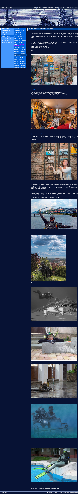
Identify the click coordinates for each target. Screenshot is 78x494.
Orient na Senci (18, 32)
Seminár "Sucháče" (19, 57)
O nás (6, 7)
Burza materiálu (18, 38)
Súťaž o (19, 45)
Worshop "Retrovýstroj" (20, 63)
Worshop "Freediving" (19, 65)
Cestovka (44, 7)
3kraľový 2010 (17, 34)
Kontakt (11, 7)
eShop (39, 7)
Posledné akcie (6, 30)
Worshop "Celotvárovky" (20, 61)
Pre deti (4, 34)
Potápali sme (5, 32)
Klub (71, 7)
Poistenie (50, 7)
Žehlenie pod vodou (19, 47)
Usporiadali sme (6, 36)
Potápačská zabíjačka (19, 51)
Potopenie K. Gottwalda (20, 49)
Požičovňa (61, 7)
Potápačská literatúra (19, 53)
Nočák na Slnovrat (19, 36)
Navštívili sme (5, 40)
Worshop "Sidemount (19, 67)
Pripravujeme (5, 28)
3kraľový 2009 (17, 28)
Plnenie (56, 7)
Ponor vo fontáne (18, 42)
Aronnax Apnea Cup (7, 42)
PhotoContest (17, 55)
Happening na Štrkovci (20, 40)
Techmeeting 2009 (19, 30)
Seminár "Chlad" (18, 59)
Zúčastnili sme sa (6, 38)
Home (2, 7)
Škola (34, 7)
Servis (67, 7)
